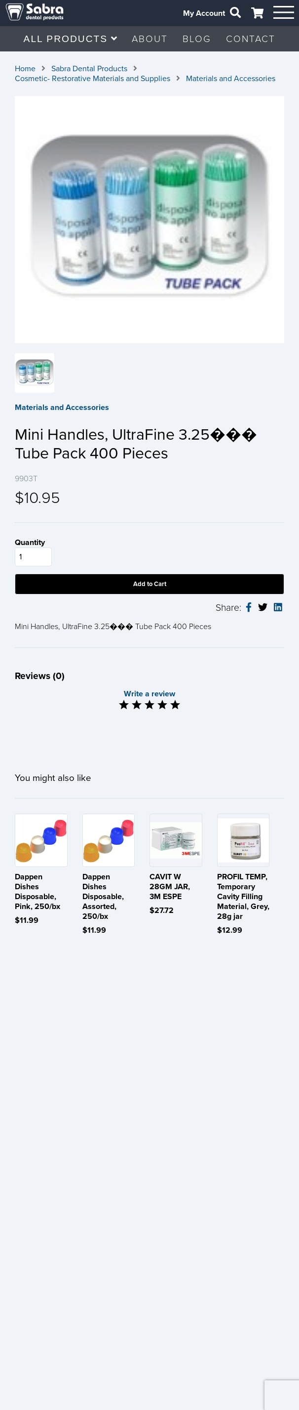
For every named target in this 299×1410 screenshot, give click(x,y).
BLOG (197, 39)
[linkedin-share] (278, 607)
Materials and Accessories (230, 79)
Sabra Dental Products (89, 69)
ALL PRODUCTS (70, 39)
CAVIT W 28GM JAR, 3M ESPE (170, 887)
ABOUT (150, 39)
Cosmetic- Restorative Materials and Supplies (92, 79)
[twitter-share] (262, 607)
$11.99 (26, 920)
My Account (204, 13)
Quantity (30, 542)
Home (25, 69)
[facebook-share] (249, 607)
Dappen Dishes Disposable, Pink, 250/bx (37, 891)
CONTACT (250, 39)
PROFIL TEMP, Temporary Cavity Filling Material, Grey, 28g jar (243, 896)
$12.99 (229, 930)
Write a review (149, 694)
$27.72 (162, 910)
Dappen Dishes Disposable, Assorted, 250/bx (103, 896)
